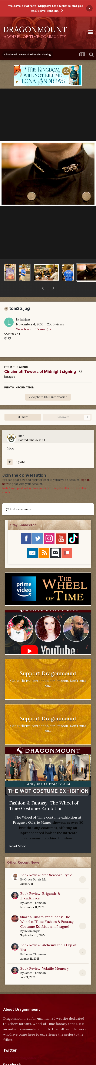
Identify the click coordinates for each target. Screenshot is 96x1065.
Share (23, 406)
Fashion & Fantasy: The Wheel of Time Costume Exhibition (43, 794)
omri (21, 425)
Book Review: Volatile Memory (44, 957)
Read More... (19, 835)
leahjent (25, 308)
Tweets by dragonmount (22, 1047)
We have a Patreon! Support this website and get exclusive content (45, 8)
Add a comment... (19, 498)
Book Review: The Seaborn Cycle (46, 864)
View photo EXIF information (48, 386)
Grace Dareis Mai (35, 868)
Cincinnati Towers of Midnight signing (40, 360)
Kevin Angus (32, 920)
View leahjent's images (33, 318)
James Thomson (35, 892)
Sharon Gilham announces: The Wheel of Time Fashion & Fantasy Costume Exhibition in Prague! (46, 911)
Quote (20, 451)
